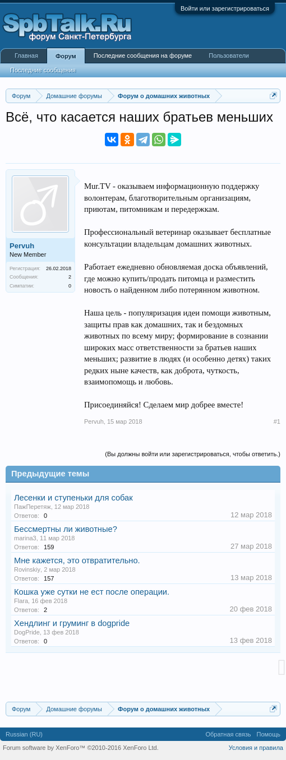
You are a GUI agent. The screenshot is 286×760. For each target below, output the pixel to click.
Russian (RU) (24, 734)
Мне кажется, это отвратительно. (77, 560)
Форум (66, 56)
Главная (26, 55)
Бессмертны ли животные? (65, 529)
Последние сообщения (43, 70)
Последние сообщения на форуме (143, 55)
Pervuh (22, 246)
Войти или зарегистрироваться (225, 8)
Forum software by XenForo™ (81, 747)
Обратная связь (228, 734)
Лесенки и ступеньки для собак (73, 497)
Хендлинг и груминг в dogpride (72, 623)
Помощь (269, 734)
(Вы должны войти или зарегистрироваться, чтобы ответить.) (192, 454)
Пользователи (229, 55)
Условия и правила (256, 747)
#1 (277, 421)
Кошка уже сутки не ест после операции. (91, 591)
